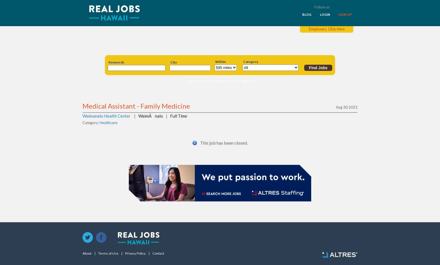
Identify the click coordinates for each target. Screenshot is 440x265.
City (173, 62)
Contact (158, 253)
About (86, 253)
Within (220, 62)
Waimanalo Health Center (106, 115)
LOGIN (325, 14)
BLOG (306, 14)
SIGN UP (345, 14)
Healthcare (108, 122)
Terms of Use (108, 253)
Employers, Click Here (327, 29)
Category (250, 62)
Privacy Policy (135, 253)
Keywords (116, 62)
